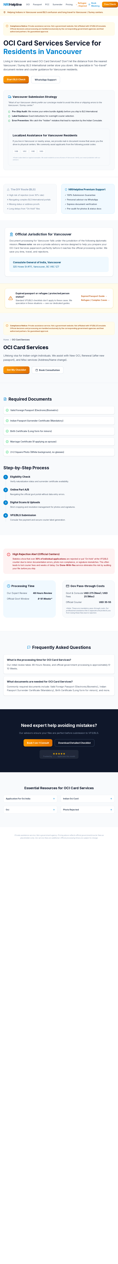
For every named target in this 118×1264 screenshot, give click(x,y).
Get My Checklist (16, 369)
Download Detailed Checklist (74, 742)
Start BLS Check (16, 79)
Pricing (69, 4)
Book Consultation (47, 370)
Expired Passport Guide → (94, 296)
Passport (37, 4)
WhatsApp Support (45, 79)
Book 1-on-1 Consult (38, 742)
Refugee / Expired (81, 4)
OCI (28, 4)
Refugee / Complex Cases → (95, 300)
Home (6, 339)
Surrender (57, 4)
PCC (47, 4)
